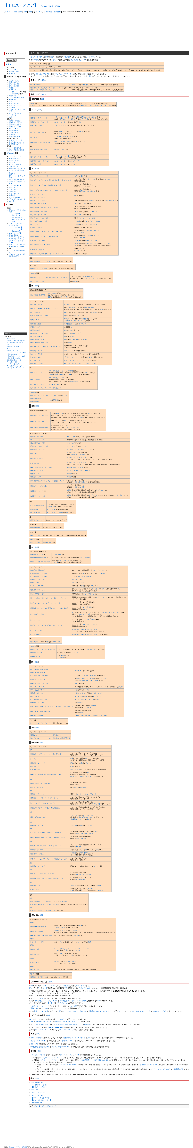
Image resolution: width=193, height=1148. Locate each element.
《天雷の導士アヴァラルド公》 (39, 342)
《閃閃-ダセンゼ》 (35, 327)
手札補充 (66, 57)
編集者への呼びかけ (15, 121)
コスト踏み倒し (52, 293)
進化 (86, 240)
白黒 (31, 828)
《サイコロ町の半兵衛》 (37, 614)
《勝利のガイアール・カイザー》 (74, 1038)
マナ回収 (81, 487)
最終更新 (57, 12)
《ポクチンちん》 (35, 738)
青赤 (31, 841)
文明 (10, 101)
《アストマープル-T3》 (37, 312)
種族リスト (12, 99)
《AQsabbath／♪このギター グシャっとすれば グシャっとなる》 (49, 859)
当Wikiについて (14, 71)
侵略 (88, 819)
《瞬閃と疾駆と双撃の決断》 (38, 557)
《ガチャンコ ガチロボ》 (38, 1041)
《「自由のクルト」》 (36, 357)
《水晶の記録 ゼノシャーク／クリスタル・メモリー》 (46, 231)
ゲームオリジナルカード (17, 199)
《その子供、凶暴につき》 (38, 570)
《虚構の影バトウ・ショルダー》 (40, 683)
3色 (70, 374)
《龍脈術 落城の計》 (36, 261)
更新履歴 (12, 73)
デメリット (94, 243)
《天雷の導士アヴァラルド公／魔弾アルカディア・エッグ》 (48, 837)
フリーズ (84, 339)
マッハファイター (71, 948)
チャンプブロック (78, 467)
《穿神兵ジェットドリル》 (38, 579)
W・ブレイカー (92, 240)
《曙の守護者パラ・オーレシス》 (40, 333)
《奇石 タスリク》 (35, 330)
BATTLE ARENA (14, 197)
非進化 (48, 901)
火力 (8, 348)
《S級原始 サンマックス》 (38, 496)
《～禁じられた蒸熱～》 (37, 249)
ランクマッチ (13, 189)
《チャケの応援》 (35, 512)
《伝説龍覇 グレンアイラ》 (38, 954)
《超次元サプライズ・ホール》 (39, 395)
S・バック (88, 449)
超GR (75, 281)
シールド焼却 (110, 200)
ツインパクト (44, 90)
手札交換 (77, 117)
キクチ (91, 200)
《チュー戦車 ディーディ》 (38, 594)
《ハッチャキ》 (34, 759)
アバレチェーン (69, 350)
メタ (84, 324)
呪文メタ (74, 582)
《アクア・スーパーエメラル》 (39, 218)
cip (55, 149)
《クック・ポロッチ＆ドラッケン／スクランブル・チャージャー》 (50, 598)
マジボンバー (68, 319)
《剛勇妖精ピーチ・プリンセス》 (40, 415)
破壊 (89, 942)
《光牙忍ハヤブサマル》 (37, 132)
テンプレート (13, 128)
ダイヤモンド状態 (54, 384)
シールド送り (63, 901)
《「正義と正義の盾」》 (37, 904)
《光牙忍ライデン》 (36, 137)
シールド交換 (91, 218)
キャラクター (13, 115)
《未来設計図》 (85, 1060)
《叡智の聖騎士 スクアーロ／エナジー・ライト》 (45, 236)
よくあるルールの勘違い (17, 97)
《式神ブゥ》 (34, 1008)
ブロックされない (94, 221)
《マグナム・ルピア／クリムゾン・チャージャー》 (45, 603)
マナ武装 (77, 221)
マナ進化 (69, 467)
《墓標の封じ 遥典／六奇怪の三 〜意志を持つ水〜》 (45, 774)
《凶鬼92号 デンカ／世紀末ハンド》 (41, 711)
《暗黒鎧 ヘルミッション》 (38, 693)
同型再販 (83, 454)
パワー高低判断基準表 (16, 179)
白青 (101, 309)
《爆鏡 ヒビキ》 (34, 582)
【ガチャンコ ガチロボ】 (162, 1069)
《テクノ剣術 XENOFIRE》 (38, 295)
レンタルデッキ (14, 160)
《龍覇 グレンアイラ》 (36, 977)
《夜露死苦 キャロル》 (36, 850)
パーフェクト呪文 (84, 557)
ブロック (84, 203)
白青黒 (56, 374)
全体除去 (87, 1024)
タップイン (82, 678)
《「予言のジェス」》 (36, 360)
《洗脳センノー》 (35, 735)
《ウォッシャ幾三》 (36, 542)
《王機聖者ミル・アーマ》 (38, 763)
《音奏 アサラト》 (35, 401)
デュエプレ (11, 153)
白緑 (31, 822)
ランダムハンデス (51, 910)
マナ (57, 74)
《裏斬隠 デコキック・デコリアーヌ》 (41, 142)
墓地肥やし (94, 705)
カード (82, 60)
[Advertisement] (96, 32)
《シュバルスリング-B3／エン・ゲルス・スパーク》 (45, 832)
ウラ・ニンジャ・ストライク (63, 117)
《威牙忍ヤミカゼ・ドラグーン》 (40, 161)
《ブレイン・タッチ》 (36, 910)
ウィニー (52, 506)
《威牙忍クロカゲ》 (36, 164)
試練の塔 (12, 195)
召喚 (57, 413)
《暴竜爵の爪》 (178, 1069)
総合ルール (15, 92)
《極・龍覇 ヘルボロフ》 (15, 358)
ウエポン (60, 977)
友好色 (32, 105)
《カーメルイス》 (35, 620)
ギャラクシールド (69, 357)
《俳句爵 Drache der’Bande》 (39, 926)
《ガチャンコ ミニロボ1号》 (38, 197)
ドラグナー (74, 652)
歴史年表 (12, 107)
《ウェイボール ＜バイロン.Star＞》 (41, 244)
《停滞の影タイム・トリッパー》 (89, 680)
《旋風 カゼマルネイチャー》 (39, 149)
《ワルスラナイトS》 (36, 227)
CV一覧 (11, 201)
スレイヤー (73, 161)
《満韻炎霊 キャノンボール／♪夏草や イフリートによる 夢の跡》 (49, 608)
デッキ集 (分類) (14, 86)
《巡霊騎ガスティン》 (36, 304)
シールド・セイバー (97, 693)
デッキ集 (12, 162)
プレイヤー (59, 512)
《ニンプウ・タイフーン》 (15, 368)
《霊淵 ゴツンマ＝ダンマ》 (38, 679)
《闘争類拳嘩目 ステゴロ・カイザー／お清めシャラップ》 (47, 481)
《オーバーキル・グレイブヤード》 (40, 723)
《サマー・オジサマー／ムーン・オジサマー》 (44, 803)
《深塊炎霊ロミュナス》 (85, 105)
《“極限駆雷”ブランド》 (37, 656)
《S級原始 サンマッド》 (37, 491)
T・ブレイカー (106, 243)
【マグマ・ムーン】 (38, 1095)
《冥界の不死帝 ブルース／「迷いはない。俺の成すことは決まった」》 (51, 706)
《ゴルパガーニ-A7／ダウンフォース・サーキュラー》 (46, 346)
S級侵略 (69, 490)
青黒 (31, 779)
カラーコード (13, 132)
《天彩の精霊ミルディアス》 (38, 931)
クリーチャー (86, 224)
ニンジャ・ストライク (61, 122)
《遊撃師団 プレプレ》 (36, 470)
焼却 (83, 573)
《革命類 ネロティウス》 (37, 436)
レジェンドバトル (15, 193)
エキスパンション (15, 80)
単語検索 (49, 12)
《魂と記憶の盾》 (35, 901)
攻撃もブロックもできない (89, 117)
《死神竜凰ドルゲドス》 (37, 702)
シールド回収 (79, 696)
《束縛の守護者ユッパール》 (38, 339)
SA (101, 573)
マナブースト (79, 449)
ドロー (86, 221)
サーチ (82, 232)
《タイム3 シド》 (35, 766)
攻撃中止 (88, 243)
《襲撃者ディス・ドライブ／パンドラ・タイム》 (44, 798)
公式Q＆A (15, 94)
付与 (78, 161)
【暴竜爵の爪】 (37, 1102)
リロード (38, 12)
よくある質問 (16, 217)
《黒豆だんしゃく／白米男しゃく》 (40, 486)
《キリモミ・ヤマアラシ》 (48, 1060)
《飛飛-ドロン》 (35, 320)
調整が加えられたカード (17, 168)
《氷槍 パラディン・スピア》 (39, 268)
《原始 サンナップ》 (36, 477)
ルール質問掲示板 (15, 148)
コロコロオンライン (15, 237)
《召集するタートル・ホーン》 (39, 446)
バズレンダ (73, 885)
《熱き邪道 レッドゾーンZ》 (16, 356)
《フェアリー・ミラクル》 (38, 505)
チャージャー (62, 371)
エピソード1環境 (35, 1038)
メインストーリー (15, 185)
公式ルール (12, 90)
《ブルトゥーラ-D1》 (36, 354)
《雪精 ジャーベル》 (36, 473)
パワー (86, 696)
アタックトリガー (85, 988)
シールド (57, 158)
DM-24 (32, 103)
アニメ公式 (12, 235)
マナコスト (75, 60)
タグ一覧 (12, 134)
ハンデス (72, 164)
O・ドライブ (68, 304)
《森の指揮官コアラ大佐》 (38, 443)
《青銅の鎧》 (75, 454)
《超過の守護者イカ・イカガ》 (39, 315)
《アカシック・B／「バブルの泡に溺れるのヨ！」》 (46, 185)
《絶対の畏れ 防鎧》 (36, 324)
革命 (74, 436)
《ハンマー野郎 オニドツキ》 (39, 576)
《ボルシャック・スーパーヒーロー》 (65, 1024)
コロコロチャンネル (15, 239)
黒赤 (31, 790)
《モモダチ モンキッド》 (37, 458)
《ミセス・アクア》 (36, 57)
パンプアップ (61, 149)
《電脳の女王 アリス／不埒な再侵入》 (41, 783)
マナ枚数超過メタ (89, 307)
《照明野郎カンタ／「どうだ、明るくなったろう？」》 (46, 878)
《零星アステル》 (12, 350)
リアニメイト (87, 707)
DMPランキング (14, 233)
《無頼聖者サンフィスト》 (38, 825)
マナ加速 (70, 371)
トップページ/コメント (14, 364)
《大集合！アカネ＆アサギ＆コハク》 (41, 935)
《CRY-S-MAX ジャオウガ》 (16, 341)
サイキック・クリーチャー (91, 278)
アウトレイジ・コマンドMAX (16, 352)
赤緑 (31, 812)
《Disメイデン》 (35, 889)
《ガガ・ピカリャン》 (36, 336)
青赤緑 (32, 945)
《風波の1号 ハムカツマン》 (38, 817)
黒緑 (31, 863)
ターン (76, 211)
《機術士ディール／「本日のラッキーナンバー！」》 (46, 254)
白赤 (31, 869)
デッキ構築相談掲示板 (16, 150)
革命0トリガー (57, 642)
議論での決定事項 (15, 124)
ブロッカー (108, 179)
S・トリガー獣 (92, 211)
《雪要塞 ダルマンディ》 (37, 520)
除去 (81, 417)
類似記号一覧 (13, 130)
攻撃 (46, 57)
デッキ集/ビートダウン (39, 1085)
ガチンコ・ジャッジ (55, 1027)
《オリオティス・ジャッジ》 (38, 388)
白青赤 (61, 374)
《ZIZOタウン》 (34, 463)
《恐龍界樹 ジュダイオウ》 (85, 776)
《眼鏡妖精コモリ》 (36, 885)
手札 (86, 74)
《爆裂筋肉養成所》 (36, 527)
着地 (82, 586)
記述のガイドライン (15, 122)
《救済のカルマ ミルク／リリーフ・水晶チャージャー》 (47, 88)
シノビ (60, 131)
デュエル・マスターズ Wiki (50, 6)
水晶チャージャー (35, 90)
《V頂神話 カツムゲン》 (15, 346)
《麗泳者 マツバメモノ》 (37, 854)
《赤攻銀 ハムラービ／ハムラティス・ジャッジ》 (45, 308)
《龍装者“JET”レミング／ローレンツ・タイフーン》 (45, 845)
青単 (35, 1011)
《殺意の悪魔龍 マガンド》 (38, 696)
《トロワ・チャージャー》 (38, 372)
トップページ (13, 69)
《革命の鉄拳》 (34, 642)
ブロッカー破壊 (86, 576)
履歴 (30, 12)
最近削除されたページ (16, 144)
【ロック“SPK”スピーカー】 (68, 1065)
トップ (7, 12)
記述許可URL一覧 (15, 126)
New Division (11, 339)
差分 (25, 12)
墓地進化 (80, 702)
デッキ (55, 60)
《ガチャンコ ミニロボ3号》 (38, 200)
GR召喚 (55, 400)
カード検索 (15, 214)
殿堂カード (12, 95)
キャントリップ (75, 769)
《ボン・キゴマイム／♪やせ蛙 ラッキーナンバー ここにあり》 (49, 190)
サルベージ (93, 675)
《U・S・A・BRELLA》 (37, 586)
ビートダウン (90, 57)
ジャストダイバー (59, 948)
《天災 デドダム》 (35, 969)
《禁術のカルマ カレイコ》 (38, 672)
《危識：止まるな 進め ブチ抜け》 (40, 561)
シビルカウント (75, 381)
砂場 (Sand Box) (14, 136)
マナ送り (117, 495)
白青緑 (51, 374)
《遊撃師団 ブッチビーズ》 (38, 715)
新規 (15, 12)
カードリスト (16, 227)
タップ (72, 136)
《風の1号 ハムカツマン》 (86, 817)
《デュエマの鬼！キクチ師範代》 (40, 669)
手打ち (50, 297)
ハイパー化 (90, 678)
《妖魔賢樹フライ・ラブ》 (38, 866)
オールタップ (89, 833)
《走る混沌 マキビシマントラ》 (39, 157)
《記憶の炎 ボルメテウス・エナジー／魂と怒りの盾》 (46, 754)
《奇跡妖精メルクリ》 (101, 1060)
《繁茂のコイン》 (35, 535)
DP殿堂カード (13, 166)
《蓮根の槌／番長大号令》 (38, 421)
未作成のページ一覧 (15, 140)
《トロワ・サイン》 (36, 379)
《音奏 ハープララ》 (36, 398)
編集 (20, 12)
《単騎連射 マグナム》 (36, 554)
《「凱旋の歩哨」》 (36, 769)
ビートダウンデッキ (49, 1106)
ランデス (81, 582)
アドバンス (33, 273)
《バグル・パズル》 (36, 634)
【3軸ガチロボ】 (67, 1041)
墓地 (71, 449)
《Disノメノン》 (35, 949)
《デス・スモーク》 (81, 693)
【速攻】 (62, 1019)
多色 (71, 890)
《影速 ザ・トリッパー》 (37, 794)
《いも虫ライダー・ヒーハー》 (39, 675)
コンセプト (72, 84)
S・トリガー (47, 261)
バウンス (80, 122)
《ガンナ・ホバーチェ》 (37, 281)
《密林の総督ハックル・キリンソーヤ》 (42, 467)
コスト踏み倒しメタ (87, 276)
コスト (76, 176)
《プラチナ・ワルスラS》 (37, 240)
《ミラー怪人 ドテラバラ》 (38, 690)
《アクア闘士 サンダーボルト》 (39, 215)
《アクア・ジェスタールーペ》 (39, 176)
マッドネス (77, 215)
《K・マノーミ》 (35, 224)
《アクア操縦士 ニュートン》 (39, 221)
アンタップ (90, 699)
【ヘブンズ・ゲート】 (84, 614)
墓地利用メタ (83, 482)
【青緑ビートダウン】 (39, 1087)
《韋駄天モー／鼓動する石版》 (39, 427)
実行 (80, 925)
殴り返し (81, 131)
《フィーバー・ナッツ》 (37, 440)
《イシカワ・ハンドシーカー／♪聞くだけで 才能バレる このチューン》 (51, 180)
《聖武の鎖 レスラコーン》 (38, 350)
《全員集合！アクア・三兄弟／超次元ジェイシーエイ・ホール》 (49, 277)
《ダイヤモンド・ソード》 (38, 384)
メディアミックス (15, 113)
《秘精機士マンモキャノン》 (103, 105)
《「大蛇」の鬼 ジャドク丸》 (39, 699)
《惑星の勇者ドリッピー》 (38, 590)
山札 (80, 248)
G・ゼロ (45, 1008)
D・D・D (77, 250)
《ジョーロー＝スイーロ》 (38, 687)
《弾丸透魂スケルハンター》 (38, 203)
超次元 (64, 395)
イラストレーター (15, 105)
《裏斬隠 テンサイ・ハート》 (39, 118)
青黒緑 (32, 966)
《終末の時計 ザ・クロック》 (39, 211)
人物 (10, 117)
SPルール (12, 191)
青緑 (31, 882)
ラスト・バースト (90, 179)
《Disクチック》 (35, 962)
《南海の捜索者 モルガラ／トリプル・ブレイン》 (45, 207)
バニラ (66, 420)
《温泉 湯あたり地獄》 (42, 1024)
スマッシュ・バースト (92, 230)
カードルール (16, 229)
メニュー (9, 64)
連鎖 (82, 176)
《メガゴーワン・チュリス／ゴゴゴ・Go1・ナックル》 (46, 625)
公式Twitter (15, 231)
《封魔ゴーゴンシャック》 (38, 194)
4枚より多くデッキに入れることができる (76, 363)
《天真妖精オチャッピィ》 (38, 449)
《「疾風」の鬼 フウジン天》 (39, 573)
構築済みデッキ (14, 82)
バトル (56, 950)
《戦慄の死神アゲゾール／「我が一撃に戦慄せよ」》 (46, 808)
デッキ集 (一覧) (14, 84)
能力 (51, 57)
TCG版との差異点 (15, 164)
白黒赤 (32, 938)
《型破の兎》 (34, 453)
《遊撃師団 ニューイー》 (37, 363)
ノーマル (70, 1055)
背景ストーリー (14, 103)
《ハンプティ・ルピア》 (37, 942)
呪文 (75, 195)
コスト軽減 (60, 657)
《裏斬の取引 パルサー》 (37, 125)
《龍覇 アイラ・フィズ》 (37, 652)
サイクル (51, 90)
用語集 (11, 88)
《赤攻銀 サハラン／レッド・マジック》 (42, 873)
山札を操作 (84, 319)
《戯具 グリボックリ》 (36, 787)
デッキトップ (96, 589)
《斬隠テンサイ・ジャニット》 (39, 122)
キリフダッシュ (84, 457)
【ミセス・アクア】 (21, 5)
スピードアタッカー (64, 560)
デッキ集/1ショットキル (15, 366)
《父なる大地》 (34, 509)
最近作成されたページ (16, 142)
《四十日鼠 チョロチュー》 (38, 630)
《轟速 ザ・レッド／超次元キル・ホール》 (43, 649)
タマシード (94, 312)
